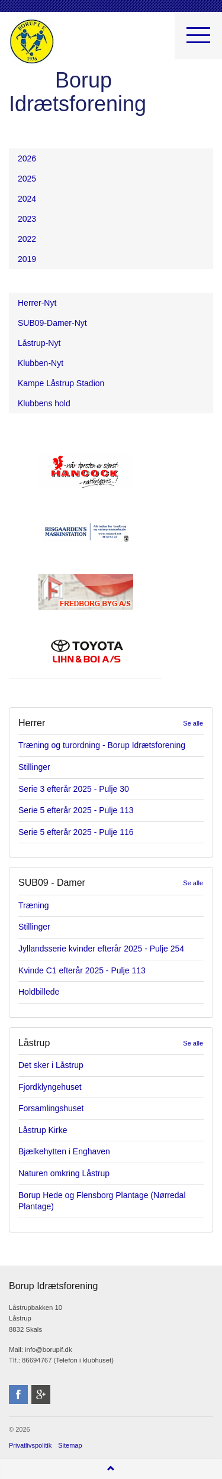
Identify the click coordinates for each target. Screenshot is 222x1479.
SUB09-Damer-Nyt (52, 323)
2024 (27, 198)
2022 (27, 239)
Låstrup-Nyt (39, 343)
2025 (27, 178)
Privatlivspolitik (30, 1445)
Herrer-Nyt (37, 303)
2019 (27, 259)
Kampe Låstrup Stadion (61, 383)
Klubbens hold (44, 403)
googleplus (40, 1394)
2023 (27, 219)
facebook (18, 1394)
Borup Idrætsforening (32, 41)
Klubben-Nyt (40, 363)
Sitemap (70, 1445)
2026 (27, 158)
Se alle (193, 723)
